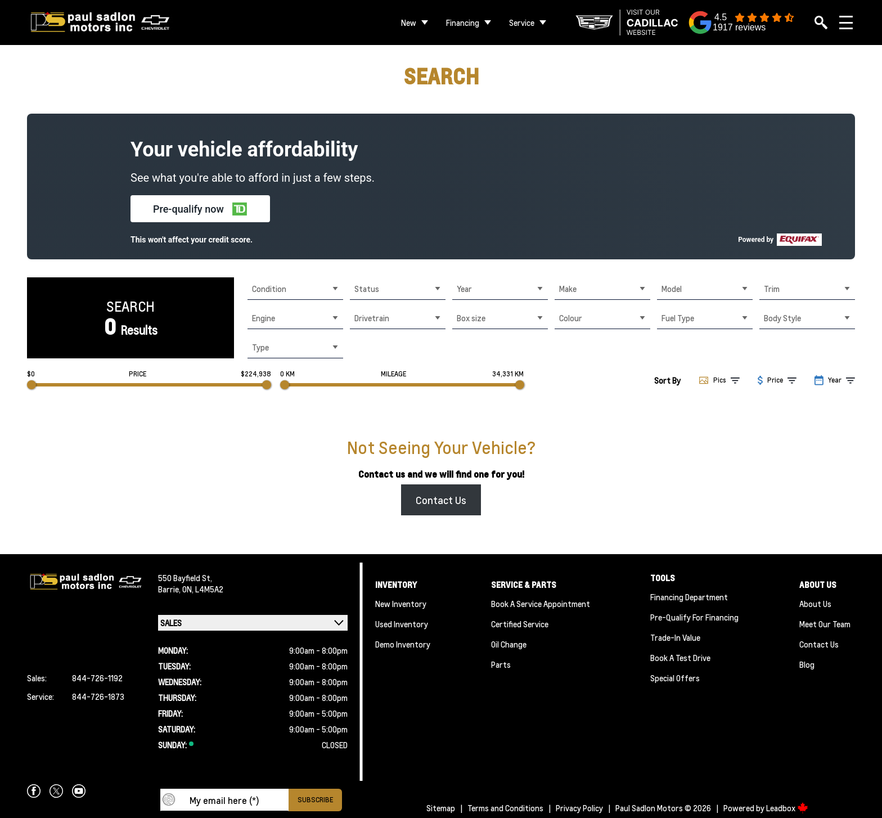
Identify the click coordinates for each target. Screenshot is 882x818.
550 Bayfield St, (185, 578)
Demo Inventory (402, 644)
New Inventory (400, 604)
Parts (501, 664)
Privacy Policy (579, 808)
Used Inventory (401, 624)
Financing (462, 22)
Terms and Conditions (505, 808)
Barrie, (170, 589)
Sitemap (440, 808)
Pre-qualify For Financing (694, 617)
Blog (806, 664)
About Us (815, 604)
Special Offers (675, 678)
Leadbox (787, 808)
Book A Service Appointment (540, 604)
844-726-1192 (97, 678)
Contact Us (441, 499)
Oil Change (508, 644)
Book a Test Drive (680, 658)
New (408, 22)
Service (521, 22)
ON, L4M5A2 (202, 589)
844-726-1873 (98, 696)
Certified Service (519, 624)
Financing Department (689, 597)
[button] (200, 208)
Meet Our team (824, 624)
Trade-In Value (675, 637)
